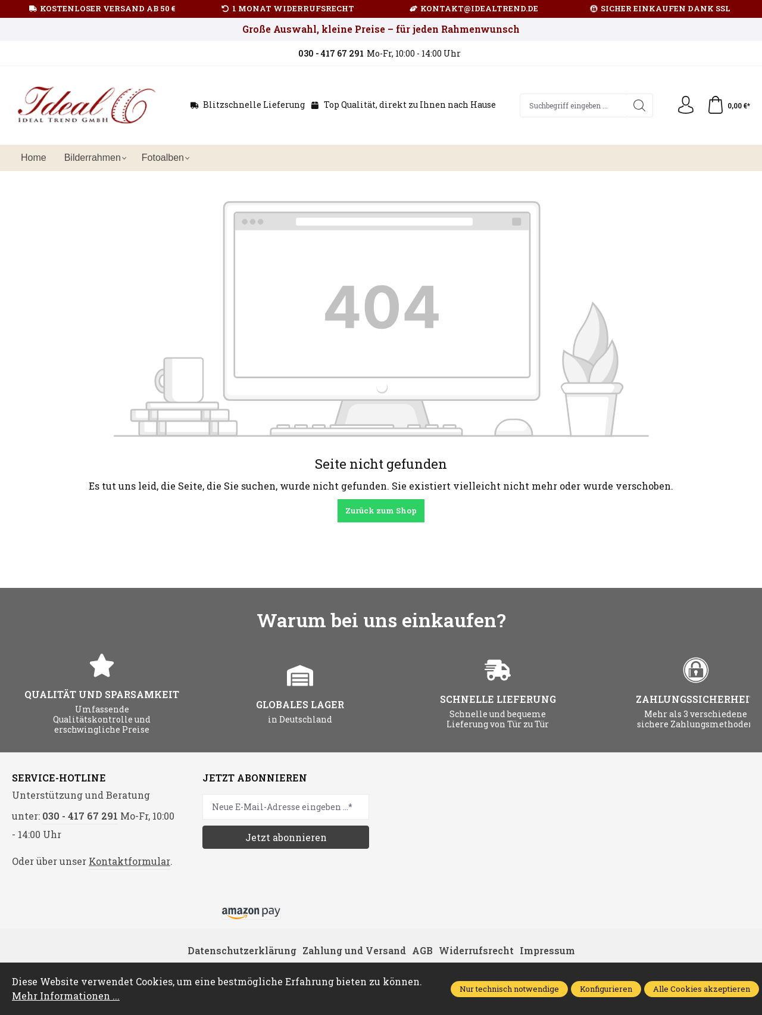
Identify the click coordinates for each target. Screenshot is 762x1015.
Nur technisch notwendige (509, 988)
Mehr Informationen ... (66, 995)
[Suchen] (639, 105)
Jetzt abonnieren (286, 837)
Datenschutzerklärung (242, 950)
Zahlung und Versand (354, 950)
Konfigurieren (606, 988)
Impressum (547, 950)
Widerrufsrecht (476, 950)
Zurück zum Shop (381, 510)
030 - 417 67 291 (80, 815)
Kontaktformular (129, 861)
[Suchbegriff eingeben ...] (573, 105)
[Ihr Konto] (686, 105)
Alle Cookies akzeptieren (701, 988)
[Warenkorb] (728, 105)
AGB (422, 950)
